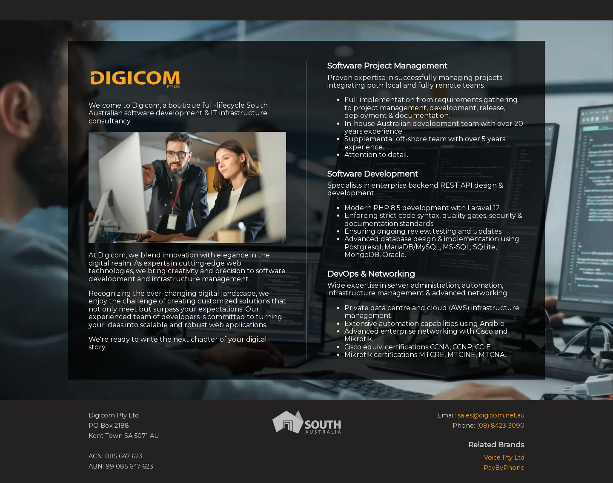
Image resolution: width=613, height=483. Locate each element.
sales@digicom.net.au (491, 415)
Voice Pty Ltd (504, 457)
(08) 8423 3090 (500, 425)
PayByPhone (504, 468)
